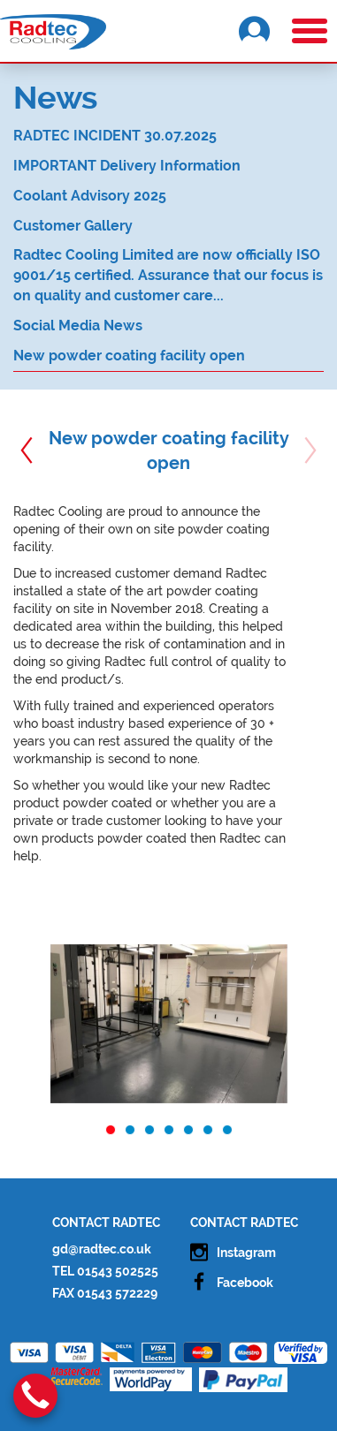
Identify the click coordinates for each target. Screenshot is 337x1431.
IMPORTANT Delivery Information (127, 165)
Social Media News (77, 325)
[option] (168, 1023)
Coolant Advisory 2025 (89, 195)
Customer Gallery (73, 225)
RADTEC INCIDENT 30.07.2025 (115, 135)
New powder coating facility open (129, 355)
